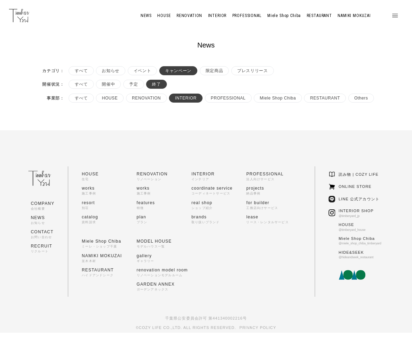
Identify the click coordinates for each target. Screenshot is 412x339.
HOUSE (110, 98)
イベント (142, 70)
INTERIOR (186, 98)
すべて (81, 70)
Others (361, 98)
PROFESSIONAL (228, 98)
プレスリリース (252, 70)
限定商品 (214, 70)
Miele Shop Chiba (278, 98)
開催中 (108, 84)
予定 (133, 84)
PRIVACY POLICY (258, 327)
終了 (156, 84)
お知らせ (110, 70)
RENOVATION (146, 98)
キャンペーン (178, 70)
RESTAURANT (325, 98)
